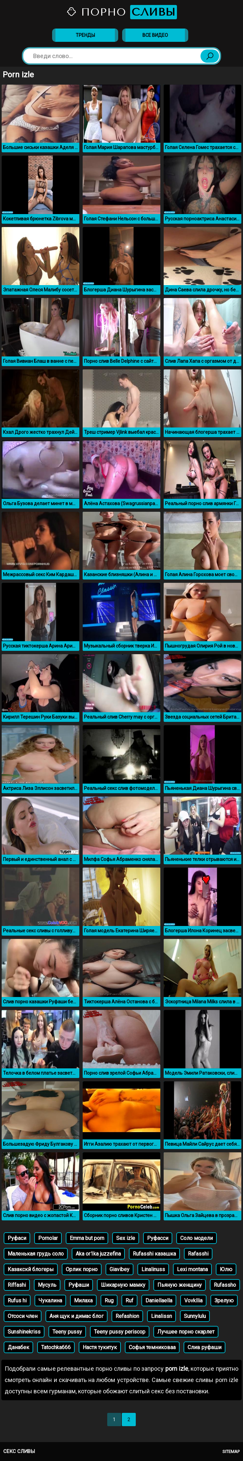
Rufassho (225, 1285)
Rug (109, 1300)
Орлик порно (82, 1269)
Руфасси (157, 1238)
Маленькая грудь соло (36, 1254)
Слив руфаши (204, 1347)
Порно (121, 12)
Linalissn (161, 1316)
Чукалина (50, 1300)
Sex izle (125, 1238)
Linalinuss (153, 1269)
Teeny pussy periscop (119, 1332)
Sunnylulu (195, 1316)
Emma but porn (87, 1238)
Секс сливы (19, 1451)
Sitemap (231, 1451)
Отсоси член (23, 1316)
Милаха (83, 1300)
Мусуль (47, 1285)
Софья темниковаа (152, 1347)
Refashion (127, 1316)
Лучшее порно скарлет (185, 1332)
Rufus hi (17, 1300)
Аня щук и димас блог (76, 1316)
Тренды (85, 35)
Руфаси (17, 1238)
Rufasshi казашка (154, 1254)
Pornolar (48, 1238)
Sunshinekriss (24, 1332)
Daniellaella (158, 1300)
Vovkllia (193, 1300)
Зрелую (224, 1300)
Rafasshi (198, 1254)
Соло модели (196, 1238)
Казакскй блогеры (31, 1269)
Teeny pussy (67, 1332)
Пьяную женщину (179, 1285)
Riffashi (17, 1285)
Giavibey (119, 1269)
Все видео (155, 35)
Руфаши (78, 1285)
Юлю (226, 1269)
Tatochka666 (56, 1347)
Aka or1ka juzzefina (98, 1254)
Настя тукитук (100, 1347)
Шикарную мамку (123, 1285)
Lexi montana (192, 1269)
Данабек (18, 1347)
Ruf (129, 1300)
